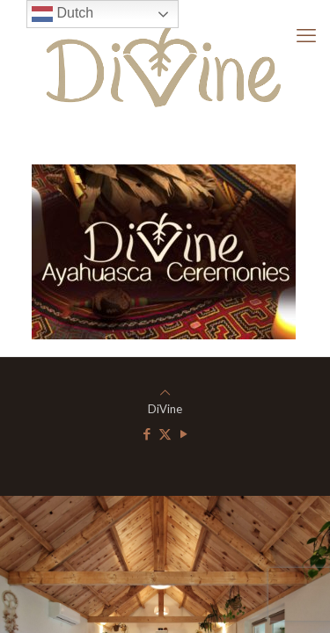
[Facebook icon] (146, 433)
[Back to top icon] (165, 392)
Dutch (62, 14)
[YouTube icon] (183, 433)
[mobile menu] (306, 35)
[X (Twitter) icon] (165, 433)
